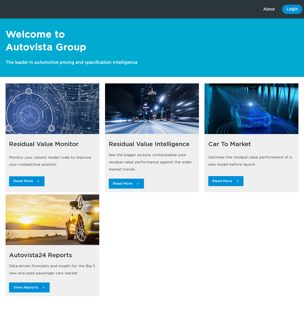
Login (292, 9)
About (269, 9)
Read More (23, 181)
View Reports (25, 287)
